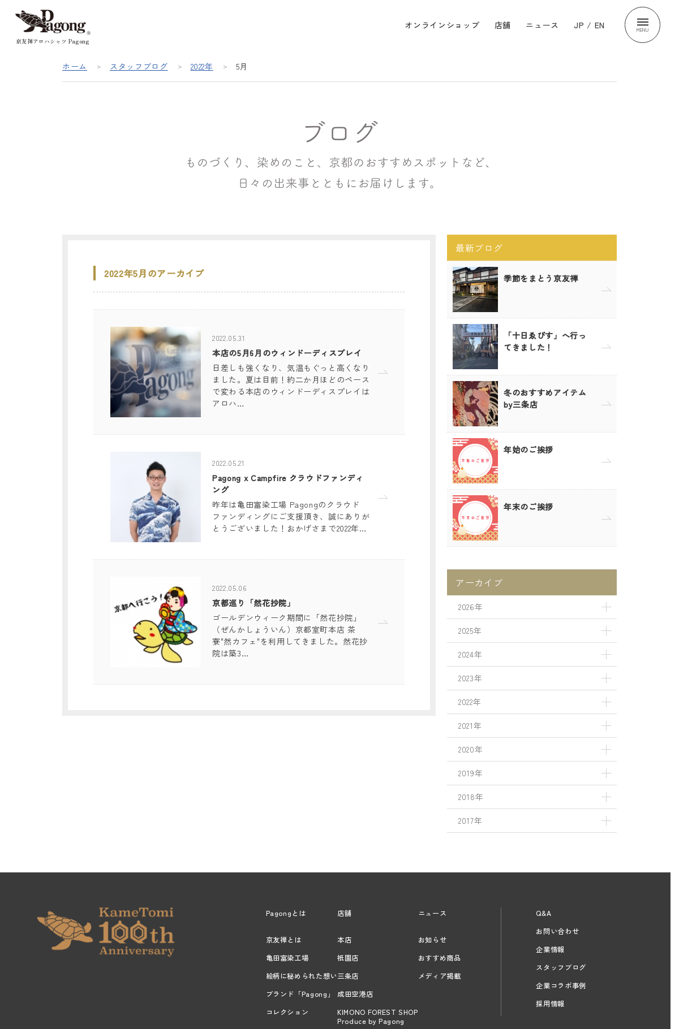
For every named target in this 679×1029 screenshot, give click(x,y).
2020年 (470, 749)
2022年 (202, 66)
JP (579, 25)
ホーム (74, 66)
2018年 (470, 796)
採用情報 (550, 1003)
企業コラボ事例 (561, 985)
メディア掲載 (439, 976)
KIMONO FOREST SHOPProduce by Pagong (377, 1016)
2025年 (470, 630)
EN (600, 25)
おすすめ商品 (439, 958)
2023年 (470, 678)
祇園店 (348, 958)
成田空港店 (355, 994)
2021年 (470, 725)
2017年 (470, 820)
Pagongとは (286, 913)
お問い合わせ (557, 931)
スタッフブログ (139, 66)
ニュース (542, 25)
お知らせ (432, 940)
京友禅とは (284, 940)
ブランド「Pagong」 (300, 994)
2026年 (470, 606)
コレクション (287, 1012)
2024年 (470, 654)
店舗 (503, 25)
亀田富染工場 (287, 958)
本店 (344, 940)
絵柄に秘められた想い (302, 976)
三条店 (348, 976)
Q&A (543, 913)
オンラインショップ (442, 25)
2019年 (470, 773)
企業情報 (550, 949)
